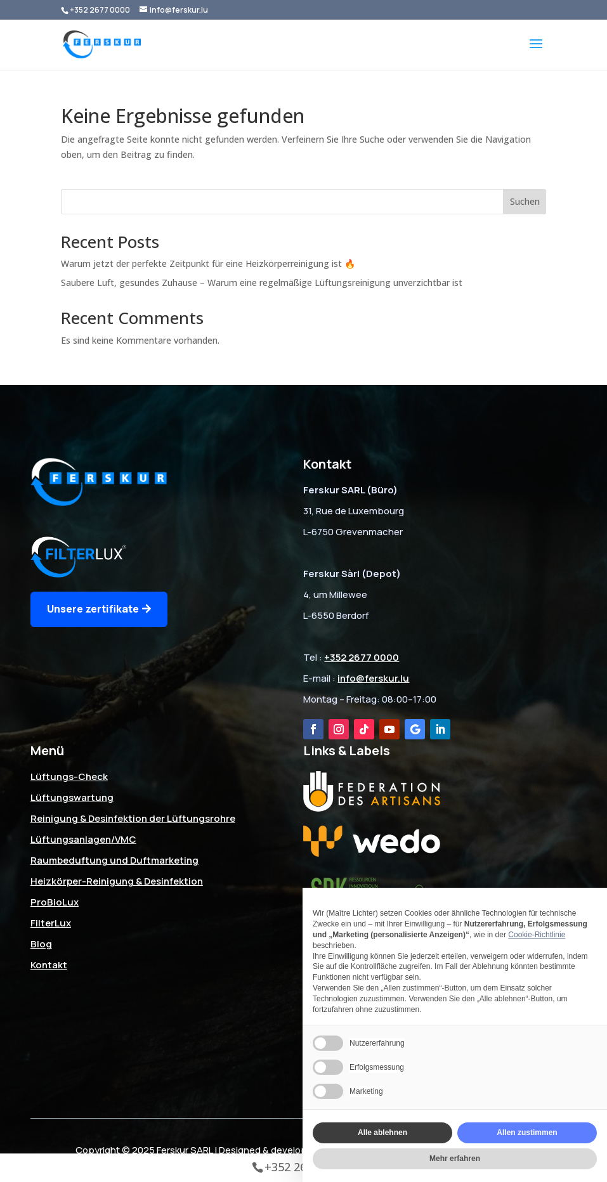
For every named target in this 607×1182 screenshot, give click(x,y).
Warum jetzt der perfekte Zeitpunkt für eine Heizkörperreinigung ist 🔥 (208, 263)
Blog (41, 944)
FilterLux (50, 923)
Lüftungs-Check (69, 776)
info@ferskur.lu (373, 678)
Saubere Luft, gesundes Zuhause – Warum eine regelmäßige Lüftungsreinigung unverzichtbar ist (261, 282)
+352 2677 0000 (100, 9)
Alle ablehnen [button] (382, 1132)
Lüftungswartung (72, 797)
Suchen (525, 201)
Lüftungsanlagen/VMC (83, 839)
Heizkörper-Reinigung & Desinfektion (116, 881)
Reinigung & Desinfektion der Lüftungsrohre (132, 818)
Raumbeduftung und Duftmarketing (114, 860)
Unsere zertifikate (93, 609)
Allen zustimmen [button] (527, 1132)
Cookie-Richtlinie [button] (536, 934)
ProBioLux (54, 902)
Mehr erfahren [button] (454, 1158)
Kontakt (48, 964)
